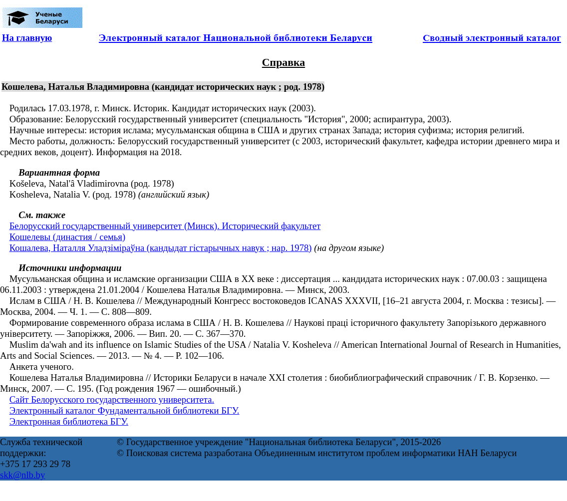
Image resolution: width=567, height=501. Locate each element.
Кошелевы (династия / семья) (67, 237)
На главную (27, 37)
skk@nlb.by (22, 475)
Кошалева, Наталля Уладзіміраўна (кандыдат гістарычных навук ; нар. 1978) (160, 248)
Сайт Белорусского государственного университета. (112, 399)
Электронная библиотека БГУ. (68, 421)
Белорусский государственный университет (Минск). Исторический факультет (165, 226)
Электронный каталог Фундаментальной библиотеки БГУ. (124, 410)
